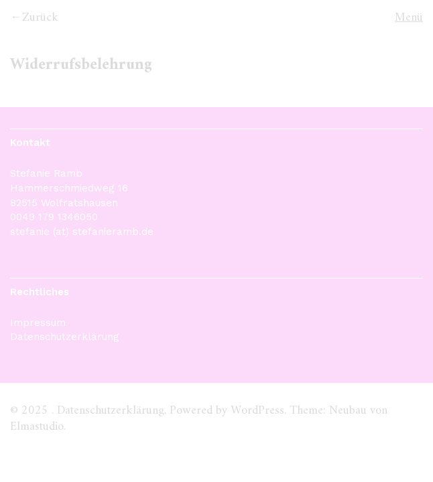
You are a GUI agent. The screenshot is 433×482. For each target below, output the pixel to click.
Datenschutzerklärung (64, 337)
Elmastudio (37, 426)
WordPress (257, 410)
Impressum (38, 323)
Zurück (40, 17)
